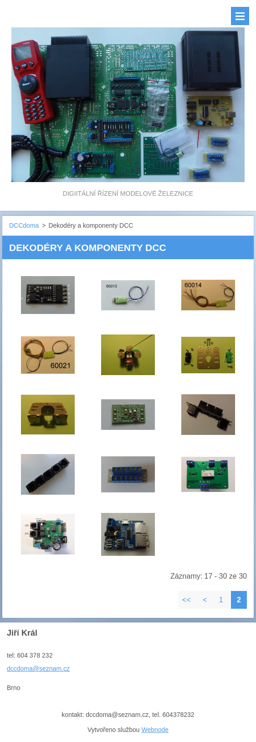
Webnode (155, 729)
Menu (240, 16)
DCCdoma (24, 225)
